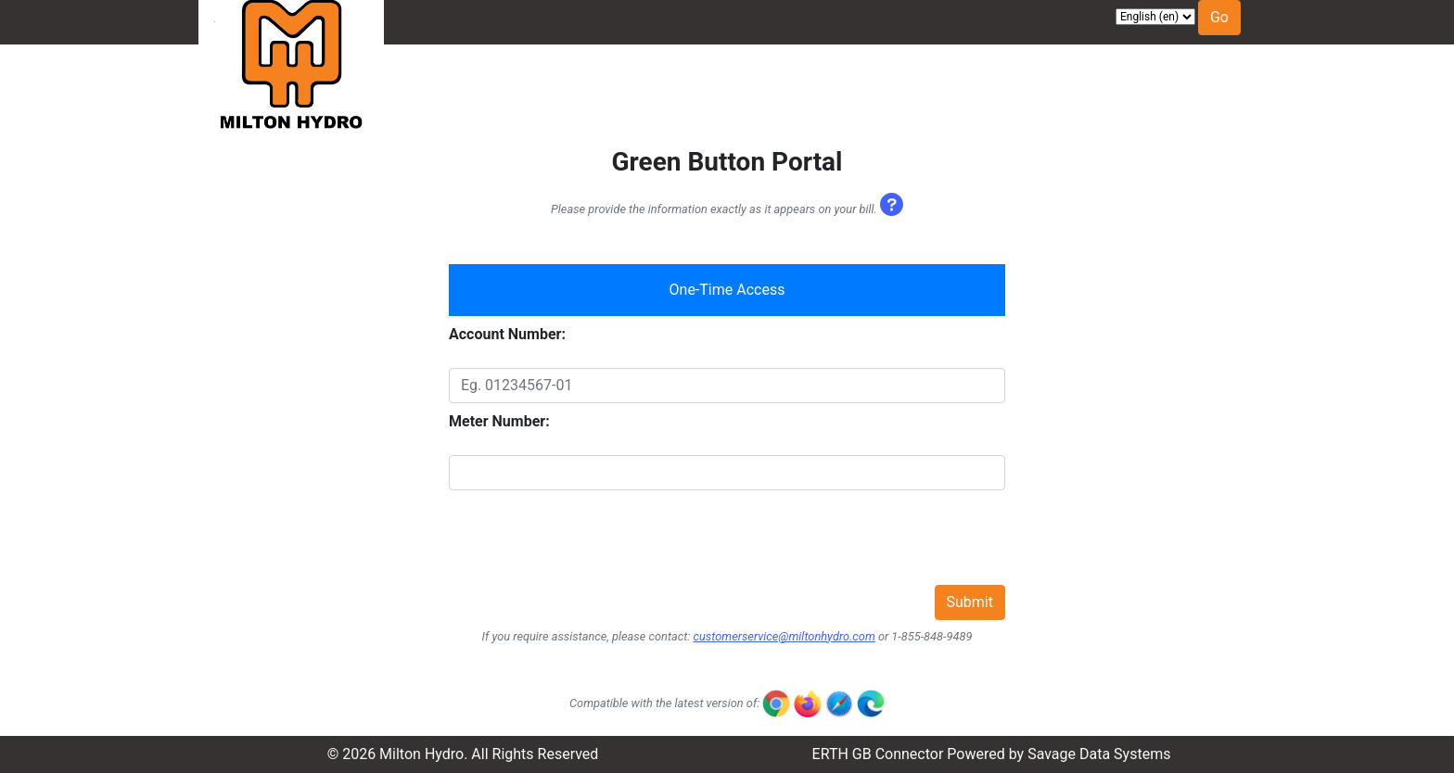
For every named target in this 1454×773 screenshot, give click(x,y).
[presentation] (590, 549)
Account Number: (507, 334)
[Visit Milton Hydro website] (291, 91)
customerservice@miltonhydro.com (783, 636)
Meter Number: (499, 421)
